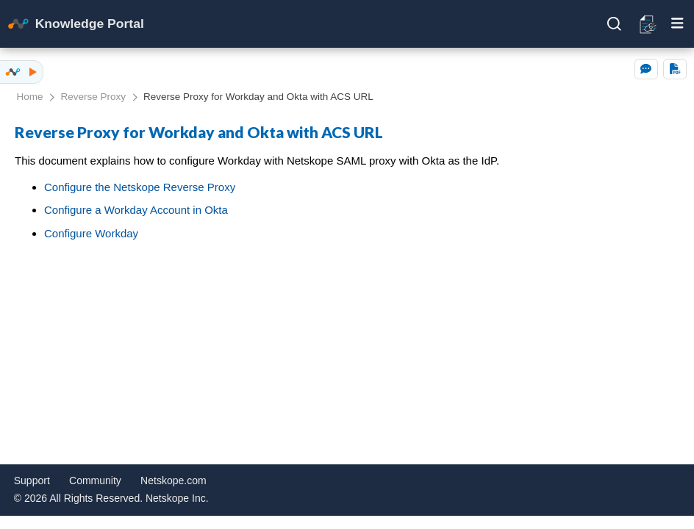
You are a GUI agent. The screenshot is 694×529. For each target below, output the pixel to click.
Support (32, 480)
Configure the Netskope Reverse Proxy (139, 187)
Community (95, 480)
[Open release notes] (649, 23)
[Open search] (615, 24)
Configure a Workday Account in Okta (136, 210)
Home (30, 96)
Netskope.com (173, 480)
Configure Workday (91, 233)
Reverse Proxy (93, 96)
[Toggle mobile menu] (677, 23)
